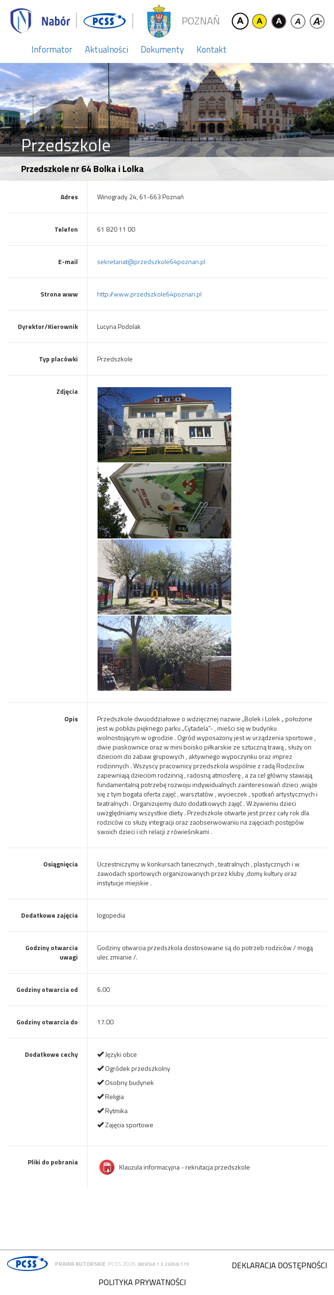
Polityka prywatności (142, 1282)
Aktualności (106, 49)
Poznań (201, 21)
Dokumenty (162, 49)
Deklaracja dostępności (279, 1265)
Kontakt (212, 49)
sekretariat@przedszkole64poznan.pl (151, 261)
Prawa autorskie (80, 1264)
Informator (51, 49)
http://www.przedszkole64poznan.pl (149, 294)
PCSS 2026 (122, 1264)
